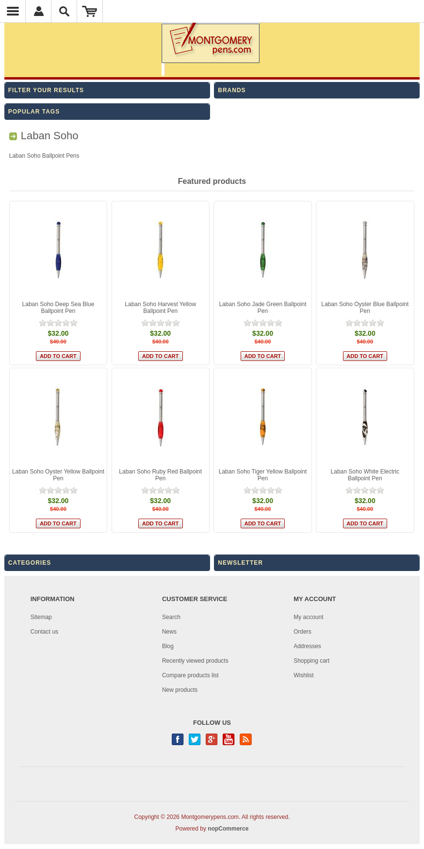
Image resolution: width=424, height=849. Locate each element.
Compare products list (190, 675)
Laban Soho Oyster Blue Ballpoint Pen (364, 307)
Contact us (44, 631)
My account (308, 617)
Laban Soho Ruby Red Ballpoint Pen (160, 475)
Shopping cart (311, 660)
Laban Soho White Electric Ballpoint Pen (365, 475)
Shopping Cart (90, 11)
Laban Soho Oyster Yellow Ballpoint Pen (58, 475)
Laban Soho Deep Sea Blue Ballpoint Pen (58, 307)
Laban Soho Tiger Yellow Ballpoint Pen (263, 475)
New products (179, 689)
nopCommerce (228, 828)
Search (171, 617)
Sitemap (41, 617)
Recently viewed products (195, 660)
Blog (168, 646)
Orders (302, 631)
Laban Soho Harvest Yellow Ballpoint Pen (160, 307)
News (169, 631)
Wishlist (303, 675)
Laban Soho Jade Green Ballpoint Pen (262, 307)
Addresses (307, 646)
